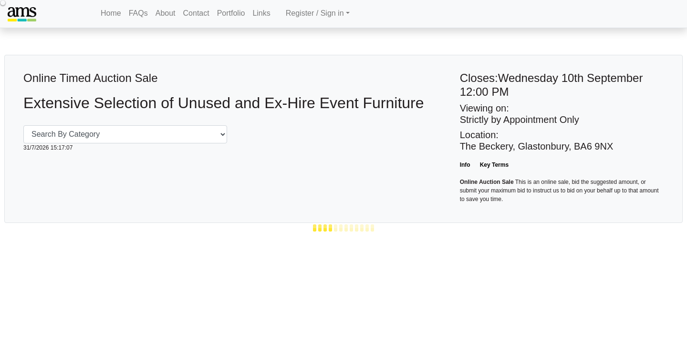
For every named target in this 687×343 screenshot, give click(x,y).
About (166, 13)
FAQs (138, 13)
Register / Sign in (315, 13)
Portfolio (231, 13)
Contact (196, 13)
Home (111, 13)
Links (261, 13)
